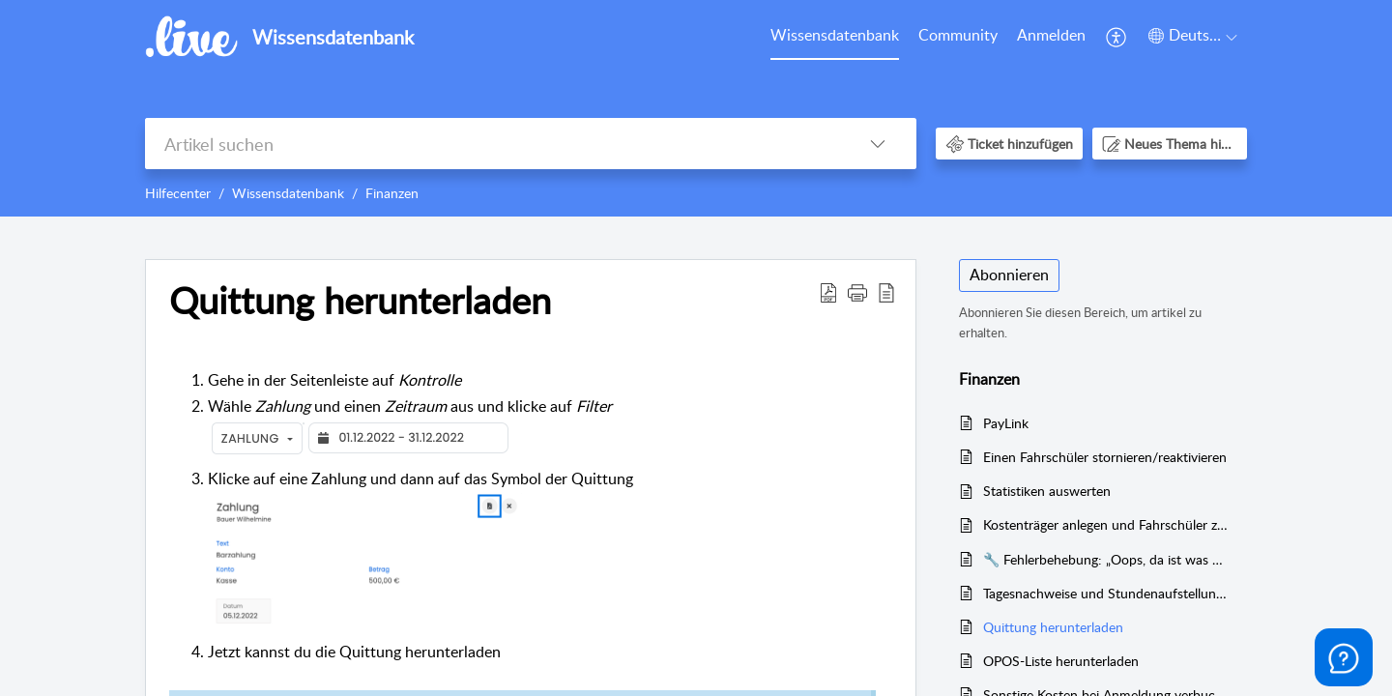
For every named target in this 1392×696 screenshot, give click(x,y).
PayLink (1006, 423)
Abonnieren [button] (1009, 274)
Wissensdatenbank (834, 34)
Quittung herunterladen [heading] (360, 300)
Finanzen (392, 193)
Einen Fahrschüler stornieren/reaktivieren (1105, 457)
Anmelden (1051, 34)
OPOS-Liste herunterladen (1061, 661)
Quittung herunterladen (1053, 627)
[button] (1117, 36)
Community (958, 34)
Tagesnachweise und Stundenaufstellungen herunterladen (1105, 593)
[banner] (696, 108)
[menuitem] (834, 37)
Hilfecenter (178, 193)
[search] (492, 143)
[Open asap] (1344, 657)
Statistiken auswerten (1047, 490)
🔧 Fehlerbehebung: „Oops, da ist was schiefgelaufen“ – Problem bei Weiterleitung (1105, 559)
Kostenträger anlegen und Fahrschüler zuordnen (1105, 524)
